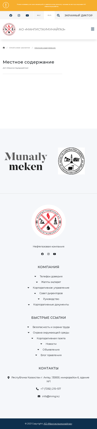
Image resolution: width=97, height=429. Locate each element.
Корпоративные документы (48, 304)
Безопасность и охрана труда (48, 327)
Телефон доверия (48, 276)
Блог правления (48, 355)
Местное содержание (45, 47)
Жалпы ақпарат (48, 282)
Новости (48, 343)
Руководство (48, 299)
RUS (49, 15)
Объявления (48, 349)
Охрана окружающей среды (48, 332)
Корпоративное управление (48, 287)
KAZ (38, 15)
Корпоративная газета (48, 338)
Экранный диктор (79, 15)
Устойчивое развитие (19, 47)
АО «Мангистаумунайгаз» (58, 423)
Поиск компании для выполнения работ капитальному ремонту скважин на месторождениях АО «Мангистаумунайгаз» (51, 5)
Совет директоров (48, 293)
